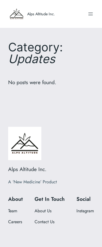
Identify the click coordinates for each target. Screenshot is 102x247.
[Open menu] (90, 14)
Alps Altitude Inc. (41, 14)
